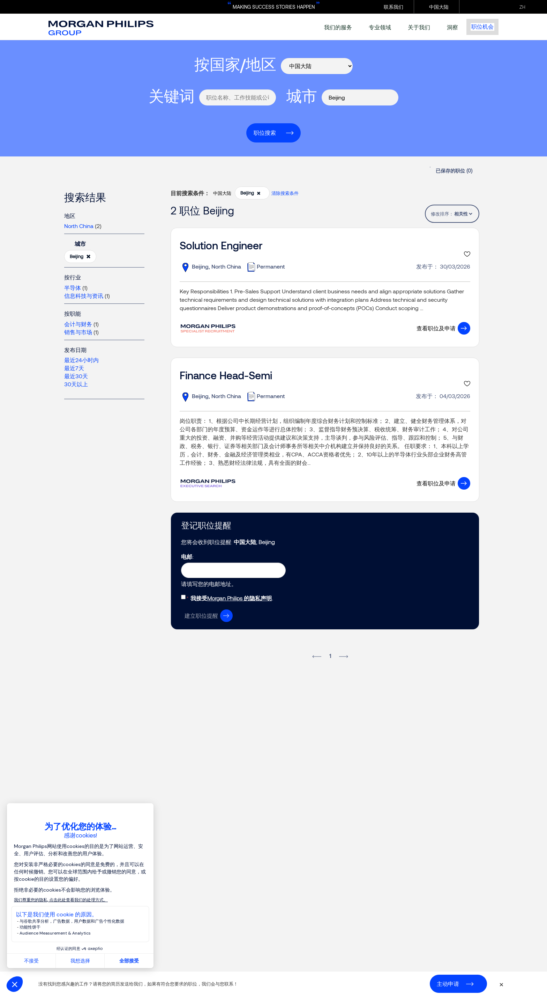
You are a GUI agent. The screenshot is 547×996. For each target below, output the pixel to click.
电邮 (186, 556)
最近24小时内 (81, 360)
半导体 (72, 287)
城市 (301, 95)
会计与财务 (78, 324)
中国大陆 (439, 7)
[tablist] (463, 214)
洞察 (452, 27)
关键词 (172, 95)
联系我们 (393, 7)
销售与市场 (78, 332)
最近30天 (76, 376)
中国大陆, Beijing (254, 542)
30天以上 (76, 384)
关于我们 (419, 27)
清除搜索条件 (285, 193)
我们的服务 (338, 27)
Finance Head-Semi (226, 375)
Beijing (80, 257)
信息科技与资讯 (83, 295)
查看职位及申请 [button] (436, 328)
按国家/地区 (235, 63)
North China (78, 225)
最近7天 (74, 368)
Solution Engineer (221, 245)
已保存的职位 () (454, 171)
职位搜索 (265, 132)
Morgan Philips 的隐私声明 (239, 598)
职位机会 (482, 27)
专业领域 (380, 27)
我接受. (231, 598)
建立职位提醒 (201, 615)
